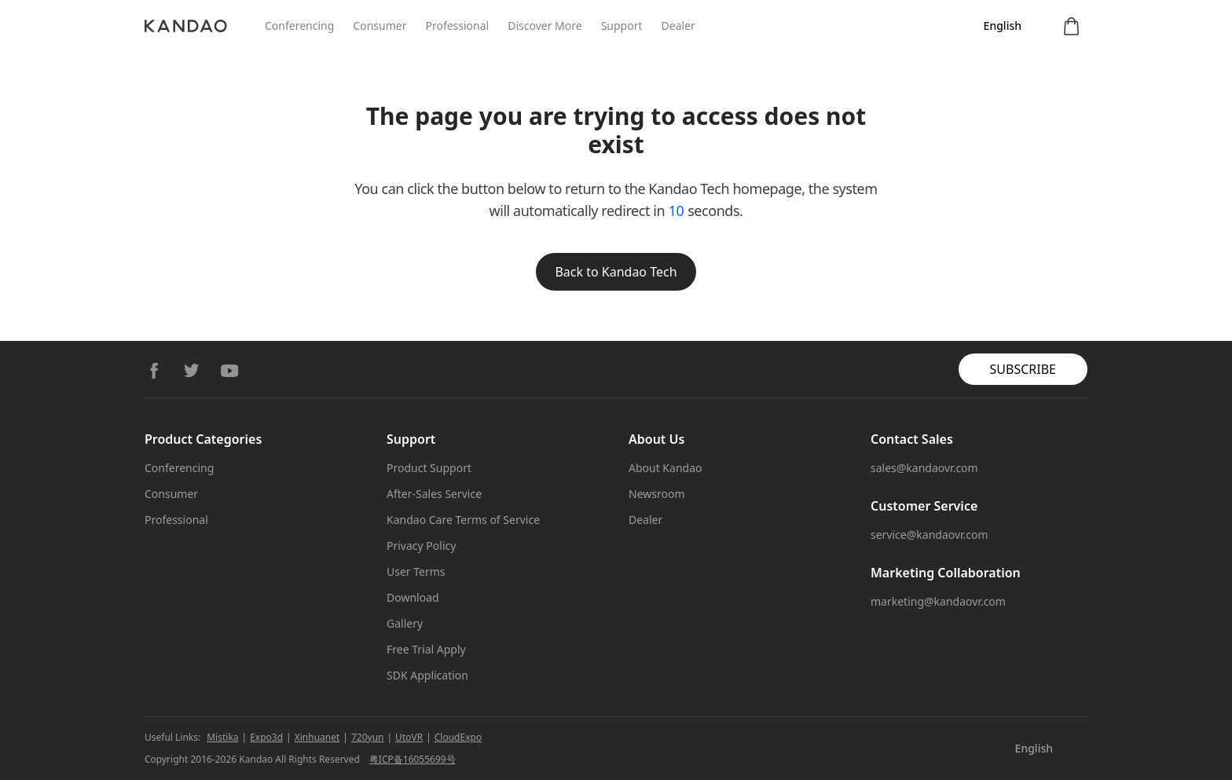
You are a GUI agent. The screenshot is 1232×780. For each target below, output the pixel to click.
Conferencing (299, 25)
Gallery (405, 623)
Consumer (379, 25)
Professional (457, 25)
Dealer (678, 25)
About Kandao (665, 467)
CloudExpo (458, 737)
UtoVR (409, 737)
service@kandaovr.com (929, 534)
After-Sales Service (434, 493)
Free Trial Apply (426, 649)
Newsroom (657, 493)
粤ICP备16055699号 (412, 759)
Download (413, 597)
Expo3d (266, 737)
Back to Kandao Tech (615, 271)
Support (622, 25)
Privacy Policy (421, 545)
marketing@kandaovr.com (938, 601)
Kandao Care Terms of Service (463, 519)
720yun (367, 737)
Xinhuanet (317, 737)
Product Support (429, 467)
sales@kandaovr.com (924, 467)
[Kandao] (205, 26)
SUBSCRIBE (1023, 369)
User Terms (416, 571)
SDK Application (427, 675)
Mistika (222, 737)
